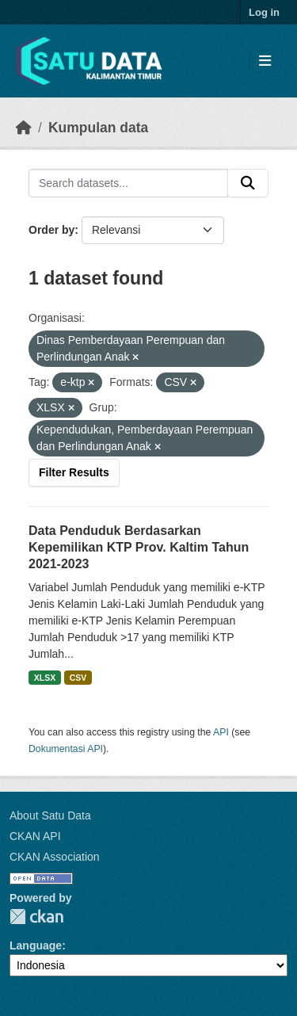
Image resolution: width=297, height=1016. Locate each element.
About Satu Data (50, 815)
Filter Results (74, 472)
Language (36, 945)
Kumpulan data (98, 128)
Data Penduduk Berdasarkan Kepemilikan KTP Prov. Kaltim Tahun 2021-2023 (139, 547)
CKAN (36, 916)
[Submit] (247, 183)
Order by (51, 229)
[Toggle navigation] (265, 61)
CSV (78, 677)
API (221, 732)
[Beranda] (24, 128)
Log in (264, 12)
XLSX (44, 677)
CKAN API (35, 836)
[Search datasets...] (128, 183)
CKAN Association (55, 856)
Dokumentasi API (66, 748)
